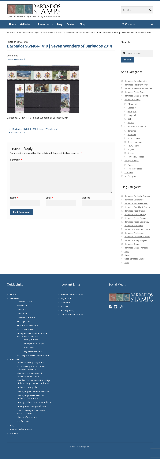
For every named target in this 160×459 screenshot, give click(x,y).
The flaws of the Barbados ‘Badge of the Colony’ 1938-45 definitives (33, 382)
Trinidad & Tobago (136, 156)
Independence (134, 115)
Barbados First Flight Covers (137, 207)
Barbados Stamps (25, 32)
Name (14, 197)
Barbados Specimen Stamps (137, 236)
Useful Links (23, 421)
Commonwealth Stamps (135, 126)
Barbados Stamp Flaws (28, 387)
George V (132, 107)
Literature (129, 172)
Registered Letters (33, 351)
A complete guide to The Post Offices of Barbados (32, 368)
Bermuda (132, 134)
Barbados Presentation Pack (137, 229)
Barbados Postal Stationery (137, 222)
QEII (37, 32)
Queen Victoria (24, 301)
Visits (127, 262)
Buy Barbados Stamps (21, 429)
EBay (127, 251)
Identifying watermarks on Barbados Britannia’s (30, 397)
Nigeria (131, 149)
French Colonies (135, 168)
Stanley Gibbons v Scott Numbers (34, 402)
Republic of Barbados (27, 325)
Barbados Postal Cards (135, 92)
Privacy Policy (68, 310)
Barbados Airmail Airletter (136, 81)
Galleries (25, 24)
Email (49, 197)
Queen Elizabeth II (26, 317)
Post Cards (29, 347)
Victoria (131, 122)
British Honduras (135, 142)
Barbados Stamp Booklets (136, 95)
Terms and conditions (72, 314)
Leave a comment (16, 59)
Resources (43, 24)
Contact (71, 24)
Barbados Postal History (135, 214)
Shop (82, 24)
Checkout (66, 302)
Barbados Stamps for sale (136, 247)
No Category (130, 176)
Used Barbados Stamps (135, 258)
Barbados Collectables (134, 199)
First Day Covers (25, 329)
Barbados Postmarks (134, 225)
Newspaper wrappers (35, 343)
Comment (16, 159)
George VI (132, 111)
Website (86, 197)
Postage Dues (24, 321)
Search (127, 59)
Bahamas (132, 131)
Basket (64, 306)
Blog (59, 24)
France (131, 165)
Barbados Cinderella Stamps (137, 196)
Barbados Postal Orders (135, 218)
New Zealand (133, 145)
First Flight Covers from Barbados (34, 355)
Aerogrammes (31, 339)
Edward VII (132, 104)
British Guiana (134, 138)
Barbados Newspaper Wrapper (138, 88)
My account (66, 298)
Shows (127, 255)
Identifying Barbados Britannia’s (33, 391)
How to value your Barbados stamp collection (31, 412)
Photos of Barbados (27, 417)
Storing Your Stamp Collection (32, 406)
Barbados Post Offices (135, 211)
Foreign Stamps (132, 160)
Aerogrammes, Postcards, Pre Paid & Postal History (32, 335)
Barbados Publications (134, 233)
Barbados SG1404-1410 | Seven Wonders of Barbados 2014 (68, 32)
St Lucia (131, 153)
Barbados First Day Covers (136, 84)
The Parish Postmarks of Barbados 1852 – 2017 (29, 375)
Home (12, 24)
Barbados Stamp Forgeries (136, 240)
